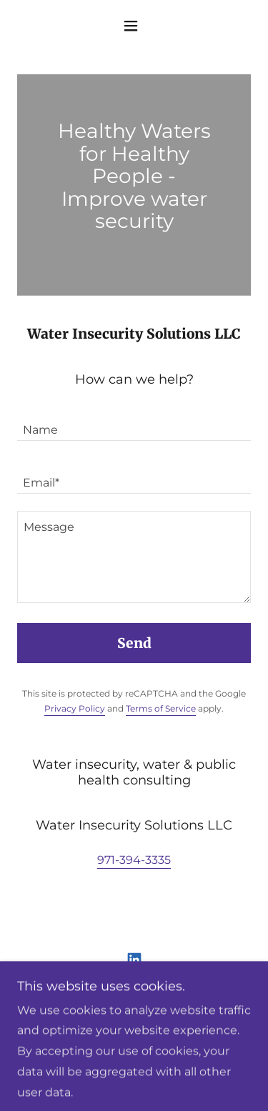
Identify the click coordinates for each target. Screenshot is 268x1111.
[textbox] (134, 423)
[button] (134, 25)
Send (134, 643)
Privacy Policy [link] (74, 708)
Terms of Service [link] (161, 708)
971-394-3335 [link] (134, 860)
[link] (134, 959)
